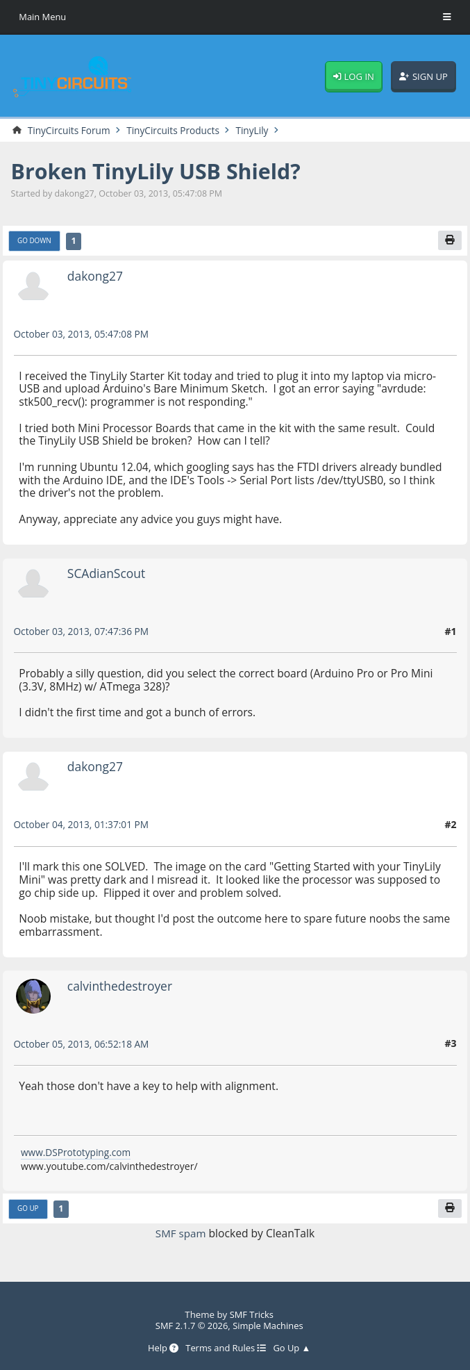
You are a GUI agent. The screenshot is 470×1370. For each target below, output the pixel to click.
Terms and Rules (225, 1348)
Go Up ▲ (293, 1348)
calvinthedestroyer (121, 986)
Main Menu (43, 16)
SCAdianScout (107, 574)
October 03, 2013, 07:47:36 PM (83, 631)
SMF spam (181, 1234)
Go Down (34, 242)
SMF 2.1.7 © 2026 (190, 1325)
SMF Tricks (251, 1313)
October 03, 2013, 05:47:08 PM (83, 334)
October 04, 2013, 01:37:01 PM (83, 825)
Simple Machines (269, 1325)
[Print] (449, 241)
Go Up (28, 1210)
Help (161, 1348)
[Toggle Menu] (447, 17)
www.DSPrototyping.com (77, 1152)
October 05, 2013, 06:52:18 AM (83, 1044)
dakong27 (95, 276)
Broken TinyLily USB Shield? (160, 171)
